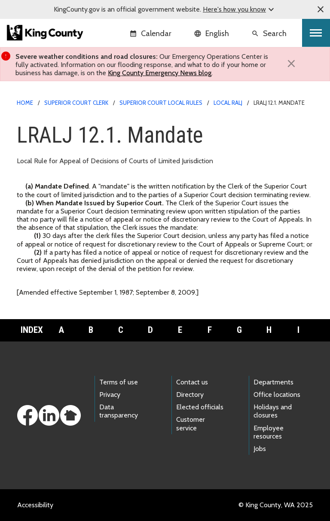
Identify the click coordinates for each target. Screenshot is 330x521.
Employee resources (269, 432)
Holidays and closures (273, 411)
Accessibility (35, 505)
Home (25, 102)
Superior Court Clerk (76, 102)
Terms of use (118, 382)
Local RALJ (228, 102)
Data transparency (118, 411)
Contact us (192, 382)
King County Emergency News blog (159, 73)
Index (32, 330)
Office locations (277, 394)
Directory (190, 394)
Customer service (190, 423)
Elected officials (199, 407)
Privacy (109, 394)
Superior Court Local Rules (160, 102)
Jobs (260, 449)
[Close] (291, 63)
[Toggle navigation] (316, 33)
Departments (273, 382)
